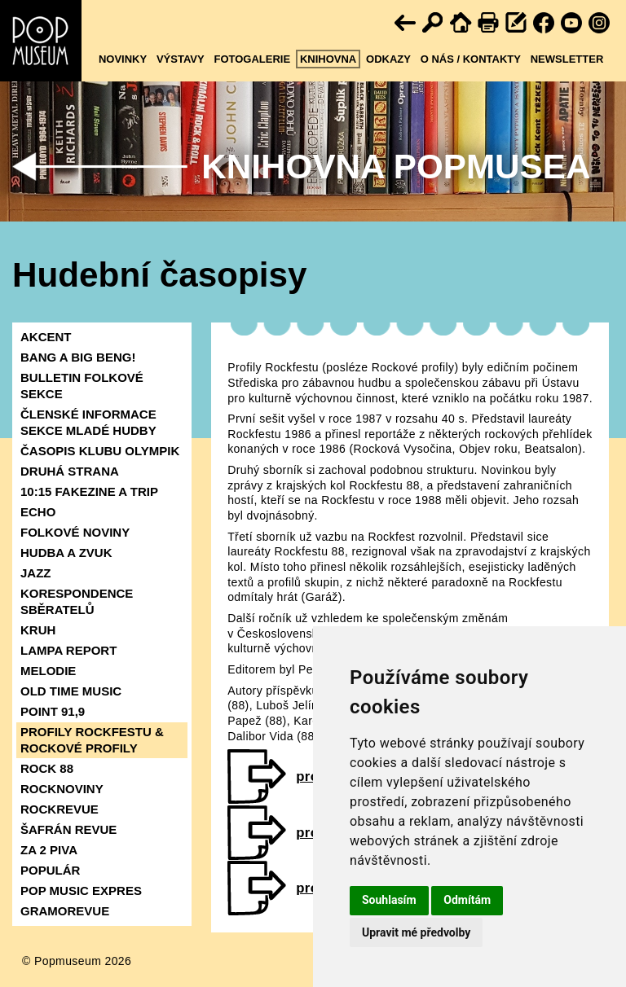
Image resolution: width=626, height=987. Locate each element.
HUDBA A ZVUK (66, 552)
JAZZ (35, 573)
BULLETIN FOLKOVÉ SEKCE (81, 386)
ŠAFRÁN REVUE (68, 829)
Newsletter (567, 59)
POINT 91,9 (52, 711)
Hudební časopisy (159, 275)
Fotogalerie (252, 59)
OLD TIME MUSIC (70, 691)
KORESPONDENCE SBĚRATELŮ (76, 601)
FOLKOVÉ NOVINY (75, 532)
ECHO (37, 512)
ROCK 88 (46, 768)
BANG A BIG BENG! (77, 357)
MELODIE (48, 671)
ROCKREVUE (59, 809)
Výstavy (180, 59)
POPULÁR (50, 870)
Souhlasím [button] (389, 899)
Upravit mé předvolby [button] (416, 932)
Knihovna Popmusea (395, 166)
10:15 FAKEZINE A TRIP (89, 491)
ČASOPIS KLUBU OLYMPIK (99, 451)
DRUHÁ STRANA (69, 471)
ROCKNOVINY (62, 789)
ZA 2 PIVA (48, 850)
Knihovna (328, 59)
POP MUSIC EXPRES (81, 890)
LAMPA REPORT (68, 650)
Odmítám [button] (467, 899)
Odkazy (388, 59)
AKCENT (46, 337)
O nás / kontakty (471, 59)
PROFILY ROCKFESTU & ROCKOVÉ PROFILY (92, 740)
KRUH (37, 630)
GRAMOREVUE (64, 911)
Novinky (123, 59)
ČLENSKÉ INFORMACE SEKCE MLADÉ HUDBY (88, 422)
